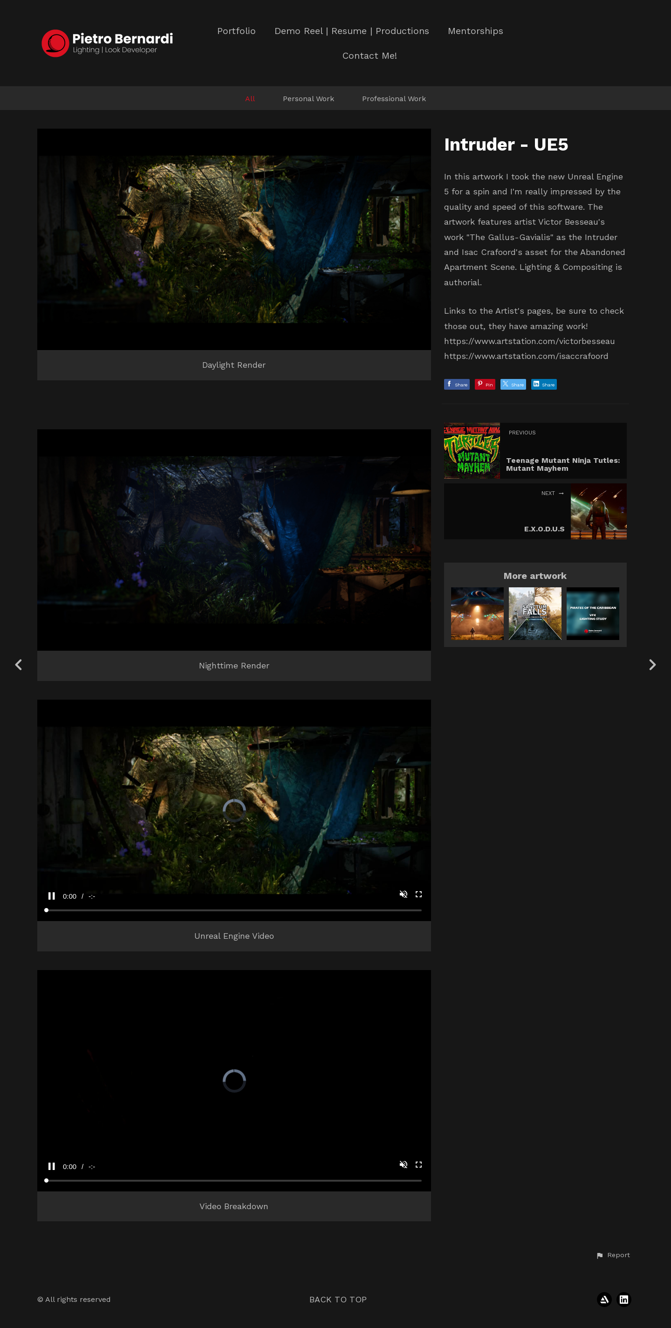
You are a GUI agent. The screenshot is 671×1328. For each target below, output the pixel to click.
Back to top (338, 1299)
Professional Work (394, 98)
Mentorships (475, 31)
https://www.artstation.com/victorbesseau (529, 341)
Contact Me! (369, 55)
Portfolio (236, 31)
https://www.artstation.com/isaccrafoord (526, 356)
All (250, 98)
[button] (613, 1255)
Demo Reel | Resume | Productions (351, 31)
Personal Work (308, 98)
